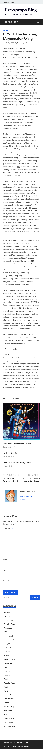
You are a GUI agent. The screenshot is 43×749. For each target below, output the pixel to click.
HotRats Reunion (10, 453)
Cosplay (7, 616)
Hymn (6, 655)
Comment (8, 529)
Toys (6, 714)
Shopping (7, 702)
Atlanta (7, 612)
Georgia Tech (9, 640)
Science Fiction (10, 695)
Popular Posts (9, 683)
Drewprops (21, 43)
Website (6, 581)
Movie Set (8, 663)
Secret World (9, 699)
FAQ (6, 632)
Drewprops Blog (21, 10)
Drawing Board (10, 624)
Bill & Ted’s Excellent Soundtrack (17, 443)
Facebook (8, 628)
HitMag (25, 746)
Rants (6, 691)
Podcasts (7, 675)
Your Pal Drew (9, 726)
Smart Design (9, 706)
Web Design (9, 718)
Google (7, 644)
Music (6, 667)
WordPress (8, 722)
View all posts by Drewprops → (26, 497)
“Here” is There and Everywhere (17, 462)
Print (6, 687)
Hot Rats (6, 30)
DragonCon (8, 620)
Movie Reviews (10, 659)
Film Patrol (8, 636)
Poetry (6, 679)
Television (8, 710)
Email (6, 570)
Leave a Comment (32, 43)
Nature (7, 671)
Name (6, 559)
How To (7, 651)
